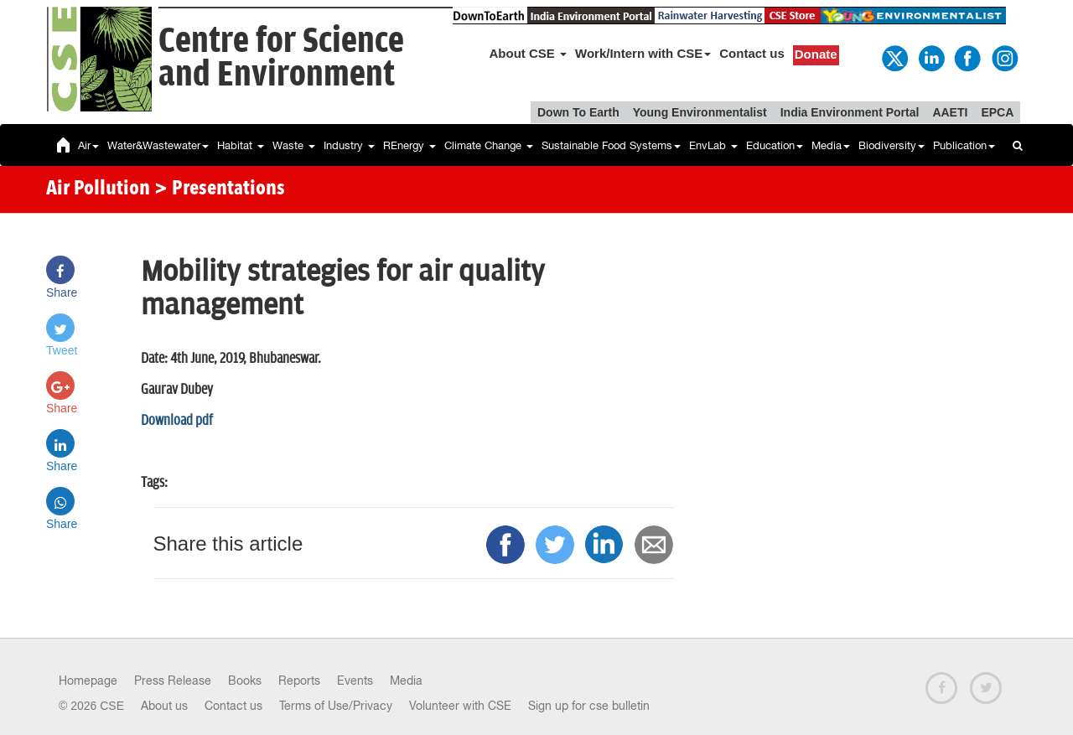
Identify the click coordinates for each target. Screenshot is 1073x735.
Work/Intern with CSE (643, 53)
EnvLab (713, 145)
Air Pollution (98, 189)
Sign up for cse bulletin (589, 705)
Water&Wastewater (158, 145)
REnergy (409, 145)
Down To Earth (578, 112)
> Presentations (219, 189)
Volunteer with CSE (460, 705)
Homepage (88, 680)
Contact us (752, 53)
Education (774, 145)
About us (164, 705)
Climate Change (488, 145)
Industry (349, 145)
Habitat (240, 145)
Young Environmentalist (700, 112)
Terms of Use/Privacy (335, 705)
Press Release (172, 680)
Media (830, 145)
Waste (293, 145)
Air (88, 145)
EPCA (997, 112)
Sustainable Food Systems (611, 145)
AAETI (949, 112)
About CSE (529, 53)
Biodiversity (891, 145)
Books (245, 680)
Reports (299, 680)
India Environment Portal (850, 112)
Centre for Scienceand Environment (281, 58)
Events (355, 680)
